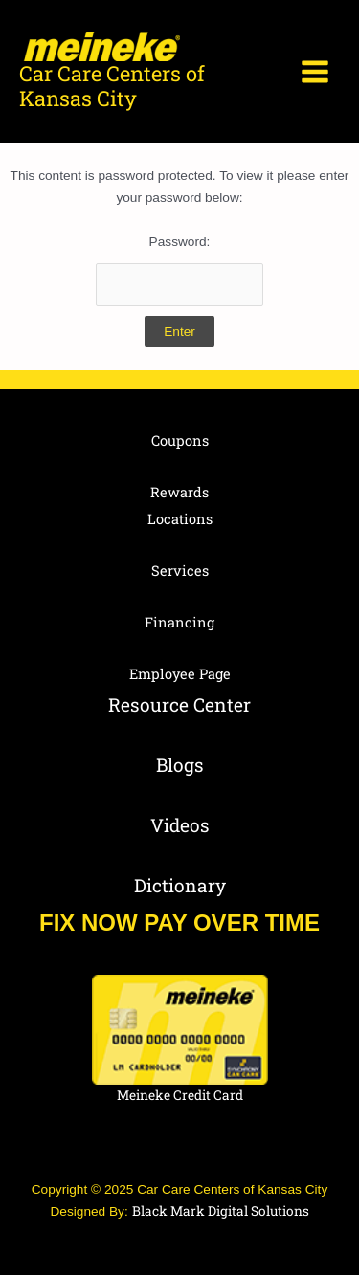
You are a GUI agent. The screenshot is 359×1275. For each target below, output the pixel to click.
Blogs (180, 765)
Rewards (179, 492)
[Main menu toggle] (315, 71)
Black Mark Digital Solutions (220, 1211)
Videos (180, 825)
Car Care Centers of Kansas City (112, 85)
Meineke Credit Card (180, 1095)
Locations (180, 519)
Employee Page (180, 674)
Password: (180, 270)
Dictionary (180, 885)
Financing (179, 622)
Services (180, 570)
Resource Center (179, 704)
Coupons (180, 440)
